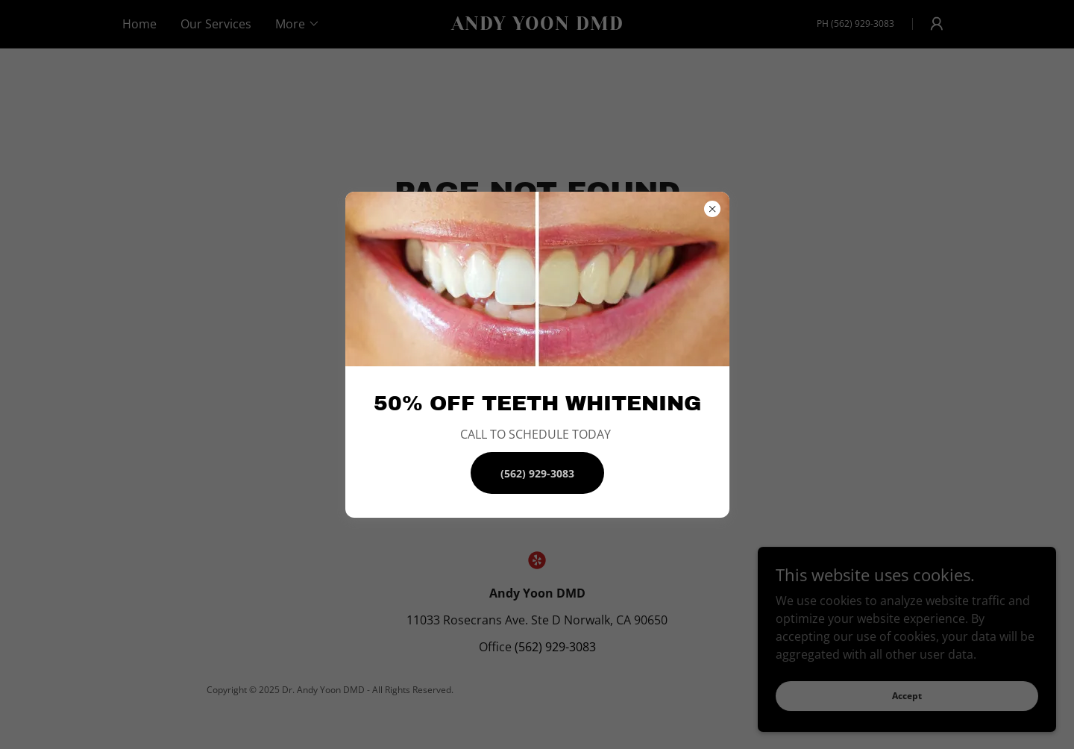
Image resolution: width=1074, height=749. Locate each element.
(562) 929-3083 (537, 473)
